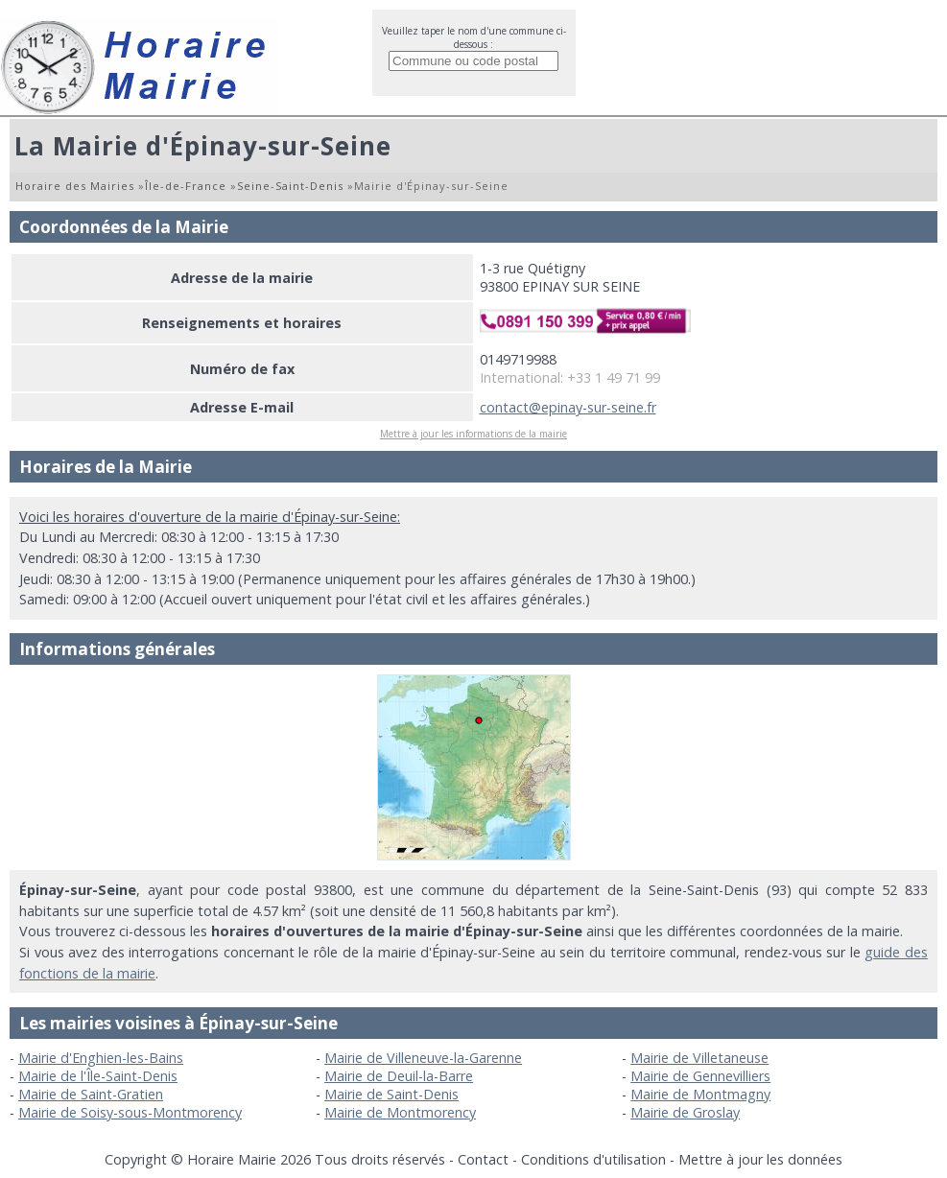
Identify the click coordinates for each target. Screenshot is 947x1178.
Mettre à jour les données (760, 1159)
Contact (483, 1159)
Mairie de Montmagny (700, 1094)
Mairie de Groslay (685, 1112)
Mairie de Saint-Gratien (90, 1094)
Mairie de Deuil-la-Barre (398, 1076)
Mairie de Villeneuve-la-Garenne (423, 1057)
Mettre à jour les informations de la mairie (473, 433)
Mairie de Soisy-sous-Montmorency (130, 1112)
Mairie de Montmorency (400, 1112)
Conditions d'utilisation (593, 1159)
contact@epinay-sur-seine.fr (568, 407)
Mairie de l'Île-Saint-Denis (98, 1076)
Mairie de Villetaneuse (699, 1057)
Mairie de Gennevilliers (700, 1076)
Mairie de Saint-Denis (391, 1094)
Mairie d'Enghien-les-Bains (100, 1057)
